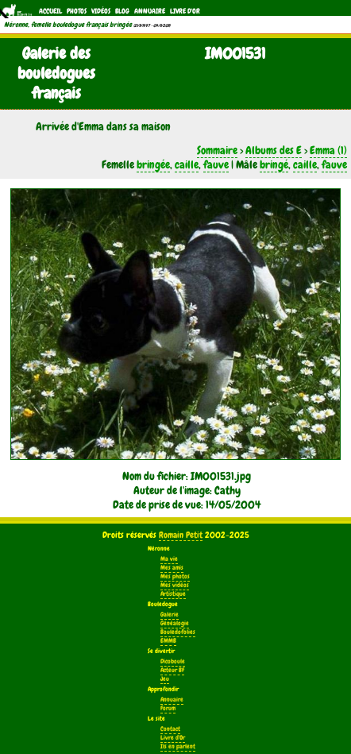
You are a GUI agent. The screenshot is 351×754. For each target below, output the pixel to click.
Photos (77, 11)
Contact (170, 729)
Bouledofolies (177, 632)
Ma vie (169, 559)
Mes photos (175, 576)
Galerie (169, 614)
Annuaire (149, 11)
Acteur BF (172, 670)
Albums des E (273, 150)
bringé (274, 164)
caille (187, 164)
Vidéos (100, 11)
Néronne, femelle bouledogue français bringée (68, 24)
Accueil (50, 11)
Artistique (173, 594)
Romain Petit (180, 534)
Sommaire (217, 150)
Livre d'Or (185, 11)
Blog (122, 11)
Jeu (164, 679)
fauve (216, 164)
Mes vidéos (174, 585)
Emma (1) (328, 150)
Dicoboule (172, 661)
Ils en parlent (177, 746)
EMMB (168, 640)
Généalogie (174, 623)
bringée (153, 164)
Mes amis (171, 567)
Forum (168, 708)
